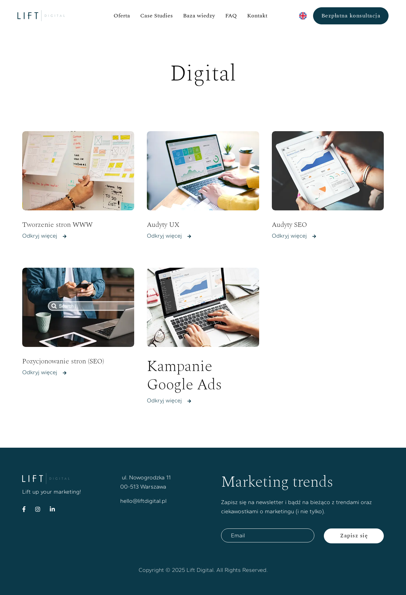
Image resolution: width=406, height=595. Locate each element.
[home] (54, 15)
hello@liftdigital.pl (143, 500)
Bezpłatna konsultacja (351, 15)
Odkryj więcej (44, 236)
